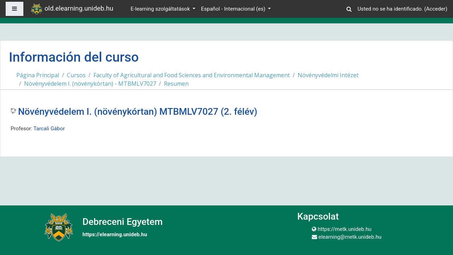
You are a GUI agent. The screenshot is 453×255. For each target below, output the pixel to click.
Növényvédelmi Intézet (328, 75)
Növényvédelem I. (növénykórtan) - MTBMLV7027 (90, 83)
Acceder (436, 9)
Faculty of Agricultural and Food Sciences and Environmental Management (191, 75)
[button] (349, 7)
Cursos (76, 75)
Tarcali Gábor (49, 128)
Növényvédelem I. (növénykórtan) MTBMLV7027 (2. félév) (137, 111)
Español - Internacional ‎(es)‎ (233, 9)
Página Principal (37, 75)
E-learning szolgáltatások (161, 9)
